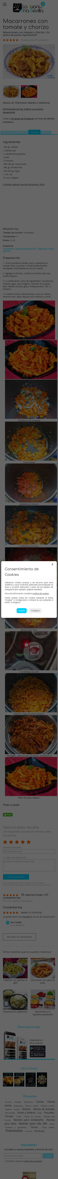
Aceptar (21, 610)
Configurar (35, 610)
